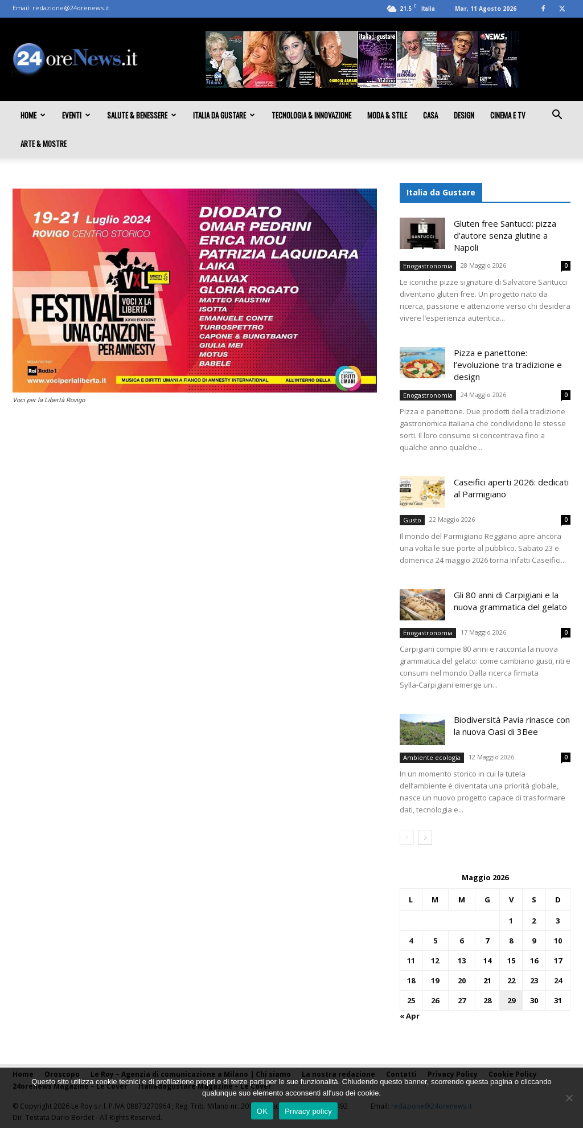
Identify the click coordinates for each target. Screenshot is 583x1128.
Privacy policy (308, 1111)
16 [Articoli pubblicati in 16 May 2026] (534, 960)
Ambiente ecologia (432, 757)
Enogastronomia (428, 265)
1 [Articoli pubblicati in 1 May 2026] (511, 921)
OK (262, 1111)
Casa (430, 115)
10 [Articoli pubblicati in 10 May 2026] (558, 940)
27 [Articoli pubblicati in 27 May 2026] (462, 1000)
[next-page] (425, 838)
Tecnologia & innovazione (311, 115)
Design (464, 115)
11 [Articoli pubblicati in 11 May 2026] (411, 960)
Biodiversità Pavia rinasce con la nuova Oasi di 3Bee (512, 725)
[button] (556, 115)
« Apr (410, 1016)
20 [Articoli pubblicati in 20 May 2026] (462, 980)
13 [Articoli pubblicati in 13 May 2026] (462, 960)
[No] (568, 1098)
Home (33, 115)
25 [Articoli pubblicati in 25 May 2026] (411, 1000)
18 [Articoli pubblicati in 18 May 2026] (411, 980)
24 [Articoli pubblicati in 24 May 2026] (558, 980)
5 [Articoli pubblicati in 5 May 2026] (435, 940)
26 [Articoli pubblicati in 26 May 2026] (435, 1000)
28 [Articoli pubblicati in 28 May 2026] (487, 1000)
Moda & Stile (387, 115)
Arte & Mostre (43, 143)
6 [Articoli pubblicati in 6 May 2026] (461, 940)
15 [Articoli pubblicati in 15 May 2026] (511, 960)
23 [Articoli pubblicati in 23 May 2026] (534, 980)
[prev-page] (407, 838)
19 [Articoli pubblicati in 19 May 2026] (435, 980)
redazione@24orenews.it (70, 7)
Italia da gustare (224, 115)
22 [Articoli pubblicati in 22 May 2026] (511, 980)
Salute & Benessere (141, 115)
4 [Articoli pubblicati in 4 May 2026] (411, 940)
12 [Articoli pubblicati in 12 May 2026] (435, 960)
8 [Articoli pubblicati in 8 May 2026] (511, 940)
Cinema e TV (507, 115)
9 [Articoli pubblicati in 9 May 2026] (534, 940)
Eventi (76, 115)
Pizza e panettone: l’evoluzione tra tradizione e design (508, 364)
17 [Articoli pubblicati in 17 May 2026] (558, 960)
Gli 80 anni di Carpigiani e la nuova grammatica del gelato (510, 600)
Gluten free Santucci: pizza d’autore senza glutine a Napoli (505, 235)
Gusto (412, 520)
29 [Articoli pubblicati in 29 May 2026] (511, 1000)
